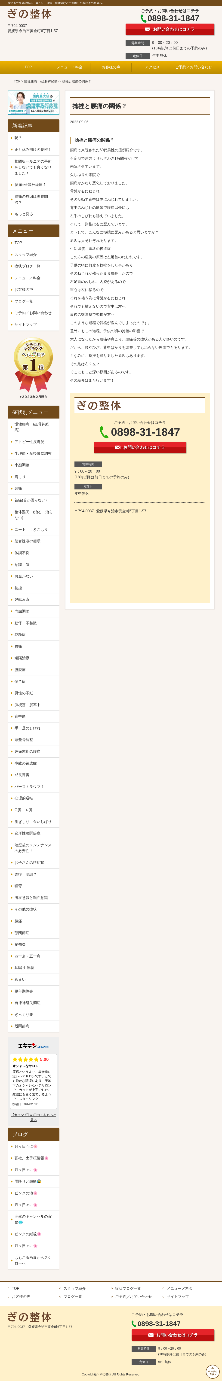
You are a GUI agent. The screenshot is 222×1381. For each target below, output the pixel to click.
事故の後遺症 (26, 763)
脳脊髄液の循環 (27, 541)
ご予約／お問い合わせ (193, 67)
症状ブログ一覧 (27, 266)
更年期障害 (24, 991)
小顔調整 (22, 465)
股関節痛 (22, 1026)
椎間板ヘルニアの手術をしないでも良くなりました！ (33, 167)
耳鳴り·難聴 (24, 968)
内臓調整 (22, 611)
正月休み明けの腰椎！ (33, 150)
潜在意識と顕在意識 (31, 898)
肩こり (20, 477)
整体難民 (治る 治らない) (34, 515)
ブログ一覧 (24, 301)
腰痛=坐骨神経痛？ (30, 185)
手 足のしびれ (27, 728)
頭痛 (18, 488)
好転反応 (22, 599)
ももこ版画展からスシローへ (33, 1261)
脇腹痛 (20, 670)
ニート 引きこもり (33, 529)
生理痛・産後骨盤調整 (33, 453)
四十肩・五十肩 (27, 956)
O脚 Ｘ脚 (23, 810)
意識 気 (22, 565)
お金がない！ (26, 576)
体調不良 (22, 553)
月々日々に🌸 (26, 1146)
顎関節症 (22, 933)
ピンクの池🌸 (26, 1193)
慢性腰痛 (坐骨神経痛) (41, 81)
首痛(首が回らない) (31, 500)
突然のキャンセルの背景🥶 (33, 1219)
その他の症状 (26, 909)
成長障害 (22, 775)
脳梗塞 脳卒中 (27, 705)
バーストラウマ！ (29, 787)
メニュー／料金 (70, 67)
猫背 (18, 886)
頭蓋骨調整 (24, 740)
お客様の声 (111, 67)
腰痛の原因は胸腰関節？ (31, 199)
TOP (28, 67)
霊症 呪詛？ (26, 874)
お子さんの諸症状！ (31, 863)
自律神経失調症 (27, 1003)
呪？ (18, 138)
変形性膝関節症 (27, 833)
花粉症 (20, 635)
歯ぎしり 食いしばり (33, 822)
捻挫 (18, 588)
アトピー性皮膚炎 (29, 442)
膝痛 (18, 921)
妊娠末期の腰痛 (27, 751)
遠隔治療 (22, 658)
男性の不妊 (24, 693)
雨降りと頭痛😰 (28, 1181)
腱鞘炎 (20, 944)
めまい (20, 979)
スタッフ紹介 (26, 255)
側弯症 (20, 681)
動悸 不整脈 (26, 623)
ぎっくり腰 (24, 1015)
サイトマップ (26, 325)
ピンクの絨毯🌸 (28, 1234)
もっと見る (24, 214)
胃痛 (18, 646)
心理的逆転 (24, 798)
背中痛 (20, 716)
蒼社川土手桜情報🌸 (32, 1158)
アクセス (152, 67)
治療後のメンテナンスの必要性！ (33, 848)
